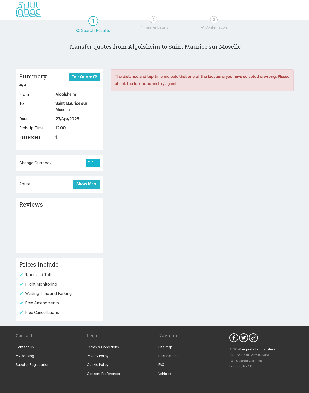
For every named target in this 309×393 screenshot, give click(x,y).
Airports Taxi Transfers (258, 349)
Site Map (165, 347)
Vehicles (164, 374)
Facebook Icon (233, 337)
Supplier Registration (32, 365)
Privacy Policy (97, 356)
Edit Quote (84, 77)
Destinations (168, 356)
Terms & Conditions (103, 347)
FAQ (161, 365)
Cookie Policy (97, 365)
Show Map (86, 184)
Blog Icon (253, 337)
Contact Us (25, 347)
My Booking (25, 356)
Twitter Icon (243, 337)
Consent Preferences (104, 374)
